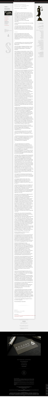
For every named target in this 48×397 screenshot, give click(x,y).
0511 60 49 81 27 (6, 17)
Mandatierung (28, 0)
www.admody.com (6, 25)
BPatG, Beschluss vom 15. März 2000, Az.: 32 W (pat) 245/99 (26, 393)
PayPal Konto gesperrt (27, 391)
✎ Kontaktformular (24, 365)
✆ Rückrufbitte (24, 367)
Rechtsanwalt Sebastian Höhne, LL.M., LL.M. (24, 388)
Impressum (32, 0)
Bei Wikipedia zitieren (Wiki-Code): (24, 328)
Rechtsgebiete (23, 0)
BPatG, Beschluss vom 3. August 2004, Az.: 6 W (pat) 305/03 (22, 394)
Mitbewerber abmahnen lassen (21, 391)
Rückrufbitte (6, 20)
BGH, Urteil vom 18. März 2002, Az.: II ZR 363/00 (15, 393)
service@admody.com (7, 16)
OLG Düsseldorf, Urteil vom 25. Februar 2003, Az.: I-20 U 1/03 (21, 395)
